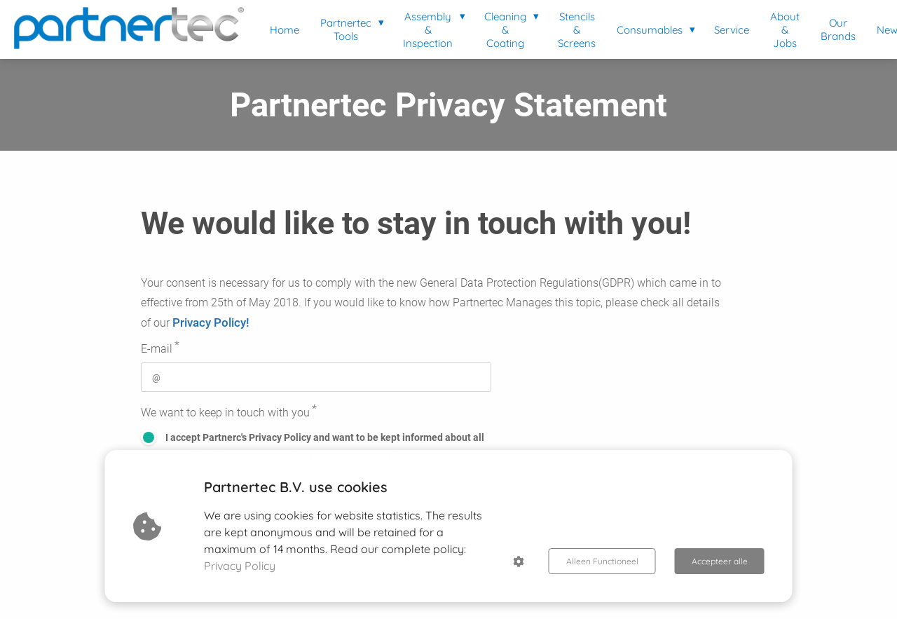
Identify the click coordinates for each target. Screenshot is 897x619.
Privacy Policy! (210, 322)
